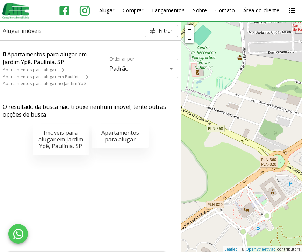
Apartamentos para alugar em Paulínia (42, 77)
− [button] (189, 39)
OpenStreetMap (261, 249)
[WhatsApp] (18, 234)
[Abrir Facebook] (64, 11)
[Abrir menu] (291, 10)
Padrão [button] (119, 68)
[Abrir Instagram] (85, 11)
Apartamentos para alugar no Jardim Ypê (44, 83)
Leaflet (230, 249)
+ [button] (189, 29)
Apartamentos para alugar (30, 70)
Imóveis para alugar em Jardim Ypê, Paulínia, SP (60, 139)
